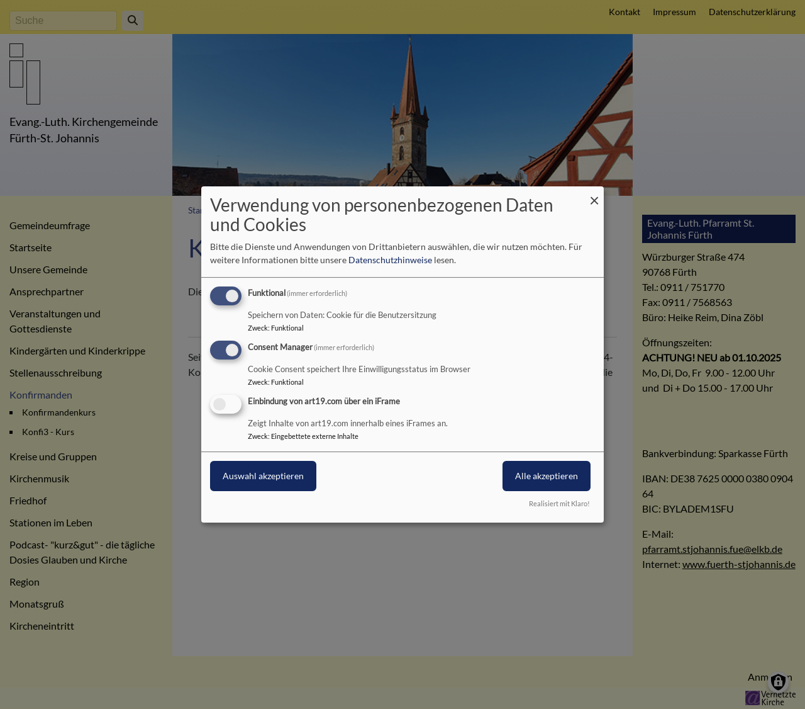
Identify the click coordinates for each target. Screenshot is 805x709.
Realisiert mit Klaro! (559, 503)
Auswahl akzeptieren (263, 475)
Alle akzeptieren (546, 475)
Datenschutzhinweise (390, 259)
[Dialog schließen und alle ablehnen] (594, 194)
